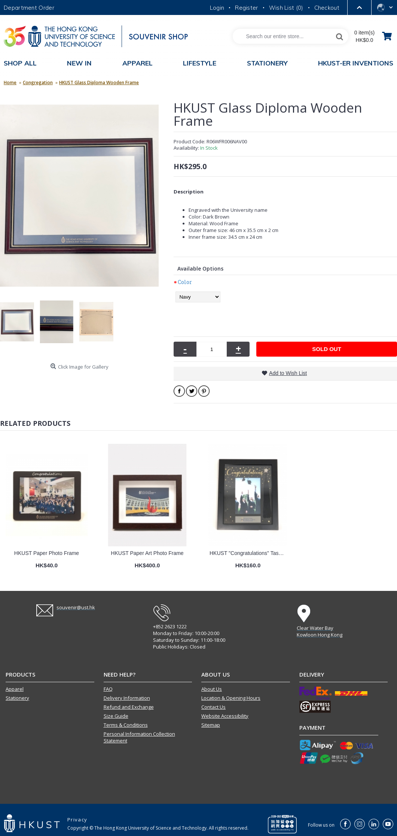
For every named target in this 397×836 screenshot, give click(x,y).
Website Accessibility (224, 716)
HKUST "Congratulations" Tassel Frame (249, 553)
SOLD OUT (326, 349)
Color (185, 282)
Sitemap (210, 724)
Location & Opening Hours (230, 698)
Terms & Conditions (126, 724)
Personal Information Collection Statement (139, 737)
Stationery (17, 698)
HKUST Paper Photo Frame (46, 553)
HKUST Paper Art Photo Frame (147, 553)
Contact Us (213, 707)
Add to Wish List (288, 373)
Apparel (15, 689)
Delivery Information (127, 698)
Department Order (29, 7)
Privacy (77, 819)
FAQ (108, 689)
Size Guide (116, 716)
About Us (211, 689)
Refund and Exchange (129, 707)
